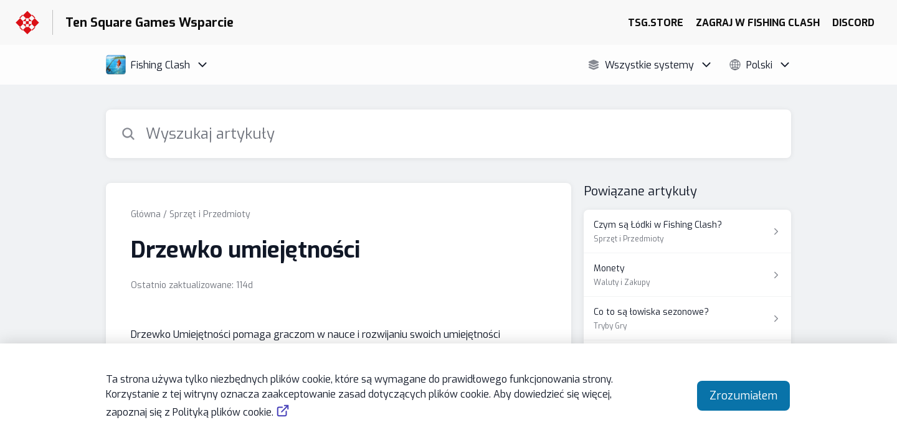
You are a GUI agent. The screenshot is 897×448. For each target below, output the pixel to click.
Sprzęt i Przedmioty (209, 214)
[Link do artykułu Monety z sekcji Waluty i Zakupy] (687, 275)
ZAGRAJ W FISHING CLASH (758, 22)
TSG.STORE (655, 22)
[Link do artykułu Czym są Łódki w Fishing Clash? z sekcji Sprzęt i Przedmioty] (687, 231)
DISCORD (853, 22)
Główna (146, 214)
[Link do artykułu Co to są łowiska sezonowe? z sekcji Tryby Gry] (687, 318)
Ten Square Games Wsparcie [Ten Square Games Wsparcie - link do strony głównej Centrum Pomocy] (149, 22)
